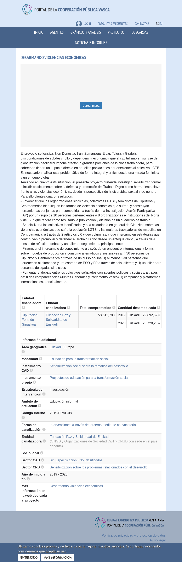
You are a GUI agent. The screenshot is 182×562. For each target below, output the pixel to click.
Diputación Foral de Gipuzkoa (30, 319)
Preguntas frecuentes (113, 23)
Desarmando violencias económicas (76, 486)
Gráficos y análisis (85, 32)
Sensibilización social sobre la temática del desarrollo (89, 366)
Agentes (57, 32)
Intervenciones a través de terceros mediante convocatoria (93, 425)
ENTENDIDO (28, 557)
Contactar (142, 23)
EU (161, 23)
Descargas (139, 32)
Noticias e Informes (91, 42)
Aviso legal (158, 540)
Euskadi (56, 347)
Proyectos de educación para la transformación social (89, 377)
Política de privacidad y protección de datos (134, 535)
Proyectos (116, 32)
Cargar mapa (91, 105)
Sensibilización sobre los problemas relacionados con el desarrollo (98, 467)
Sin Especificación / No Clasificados (76, 460)
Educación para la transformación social (79, 359)
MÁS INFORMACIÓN (58, 557)
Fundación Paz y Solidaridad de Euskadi (58, 319)
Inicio (38, 32)
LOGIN (83, 23)
